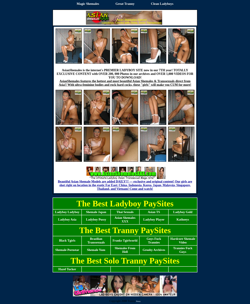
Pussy (138, 301)
